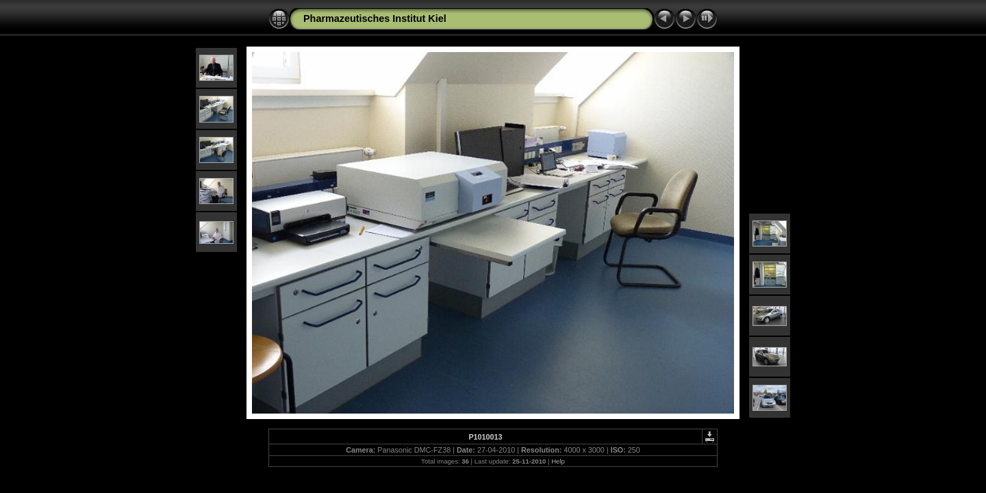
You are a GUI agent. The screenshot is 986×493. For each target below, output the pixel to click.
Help (558, 461)
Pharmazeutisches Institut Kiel (374, 18)
